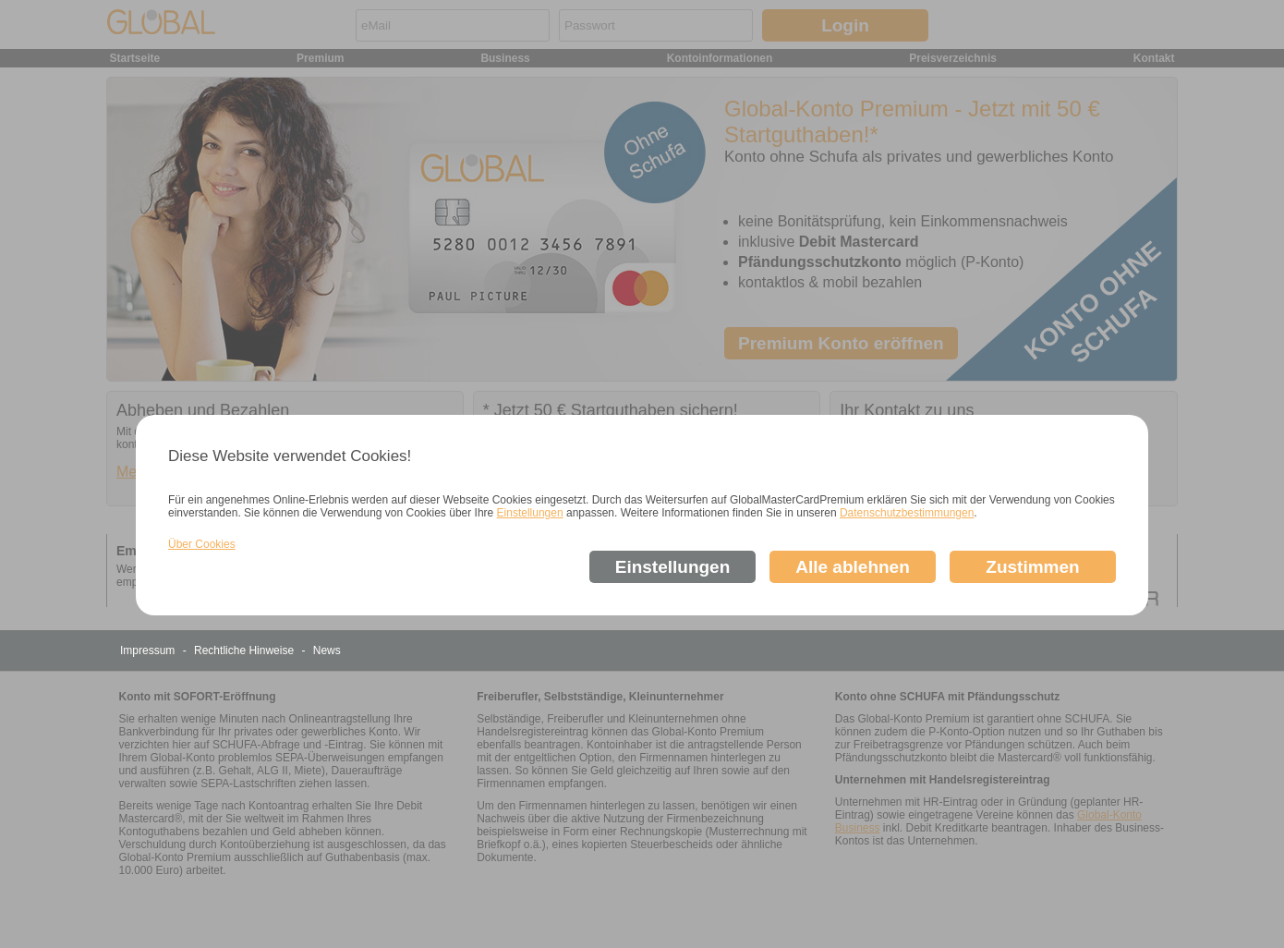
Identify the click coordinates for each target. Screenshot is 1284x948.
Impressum (149, 650)
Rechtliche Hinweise (245, 650)
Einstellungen (530, 512)
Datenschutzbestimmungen (907, 512)
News (327, 650)
